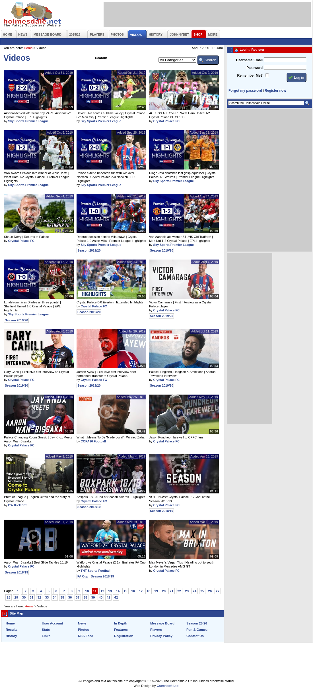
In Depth (120, 623)
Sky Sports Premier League (28, 121)
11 (94, 591)
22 (179, 591)
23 (187, 591)
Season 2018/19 (88, 507)
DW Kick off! (17, 505)
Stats (46, 629)
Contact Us (195, 636)
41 (108, 597)
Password (254, 68)
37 (78, 597)
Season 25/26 (196, 623)
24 (194, 591)
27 (217, 591)
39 (93, 597)
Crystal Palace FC (166, 121)
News (82, 623)
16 (133, 591)
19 (156, 591)
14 (118, 591)
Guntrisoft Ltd (168, 685)
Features (121, 629)
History (11, 636)
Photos (83, 629)
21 (171, 591)
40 (101, 597)
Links (46, 636)
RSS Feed (85, 636)
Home (28, 48)
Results (12, 629)
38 (85, 597)
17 (141, 591)
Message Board (162, 623)
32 (39, 597)
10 (87, 591)
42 (116, 597)
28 (9, 597)
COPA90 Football (93, 441)
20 (164, 591)
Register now (275, 91)
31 (32, 597)
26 (210, 591)
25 (202, 591)
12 (102, 591)
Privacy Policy (161, 636)
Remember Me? (250, 75)
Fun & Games (196, 629)
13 (110, 591)
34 (55, 597)
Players (156, 629)
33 (47, 597)
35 (62, 597)
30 (24, 597)
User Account (52, 623)
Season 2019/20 (88, 250)
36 (70, 597)
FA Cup (82, 576)
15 (125, 591)
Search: (101, 58)
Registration (123, 636)
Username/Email (249, 60)
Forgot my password (245, 91)
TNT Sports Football (96, 570)
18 (148, 591)
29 (16, 597)
